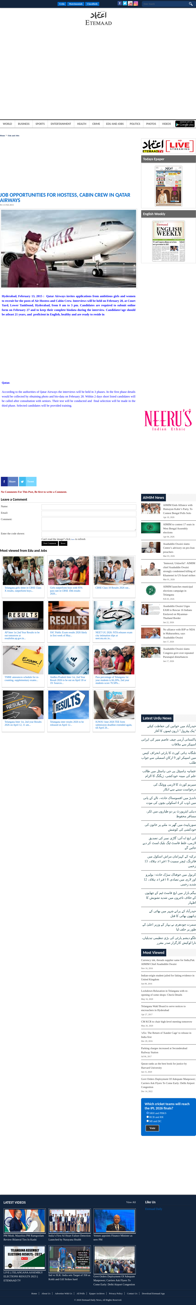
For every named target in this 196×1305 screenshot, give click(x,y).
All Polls (81, 1293)
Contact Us (132, 1293)
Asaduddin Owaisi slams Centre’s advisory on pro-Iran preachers (179, 547)
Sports (40, 124)
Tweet (30, 481)
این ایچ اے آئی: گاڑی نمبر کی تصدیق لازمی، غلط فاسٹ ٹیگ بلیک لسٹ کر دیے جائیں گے (169, 843)
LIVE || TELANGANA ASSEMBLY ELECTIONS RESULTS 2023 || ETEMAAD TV (23, 1276)
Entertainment (61, 124)
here (72, 539)
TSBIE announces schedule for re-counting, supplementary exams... (22, 679)
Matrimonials (75, 4)
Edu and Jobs (115, 124)
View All (131, 1202)
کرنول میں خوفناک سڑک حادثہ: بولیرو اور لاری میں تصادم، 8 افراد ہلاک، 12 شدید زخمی (170, 879)
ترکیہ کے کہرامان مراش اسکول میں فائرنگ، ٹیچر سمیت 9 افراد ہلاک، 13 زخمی (170, 861)
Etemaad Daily (153, 1208)
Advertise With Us (63, 1293)
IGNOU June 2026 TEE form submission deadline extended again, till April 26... (114, 725)
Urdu (62, 4)
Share (12, 481)
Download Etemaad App (153, 1293)
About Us (46, 1293)
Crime (96, 124)
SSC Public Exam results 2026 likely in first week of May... (68, 634)
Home (2, 135)
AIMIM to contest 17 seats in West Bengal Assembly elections (178, 528)
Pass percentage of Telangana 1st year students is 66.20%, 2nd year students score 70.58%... (112, 680)
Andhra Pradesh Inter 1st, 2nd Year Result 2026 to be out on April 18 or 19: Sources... (68, 680)
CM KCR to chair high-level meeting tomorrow (166, 1021)
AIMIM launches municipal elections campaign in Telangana (178, 590)
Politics (135, 124)
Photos (151, 124)
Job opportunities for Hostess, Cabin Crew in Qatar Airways (65, 197)
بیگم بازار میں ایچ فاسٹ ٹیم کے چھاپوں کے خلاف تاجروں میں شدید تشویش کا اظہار (170, 897)
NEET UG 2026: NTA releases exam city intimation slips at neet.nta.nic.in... (114, 635)
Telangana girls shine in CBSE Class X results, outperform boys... (23, 589)
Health (81, 124)
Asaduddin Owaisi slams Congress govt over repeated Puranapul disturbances (178, 652)
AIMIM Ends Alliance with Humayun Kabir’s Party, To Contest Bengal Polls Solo (177, 509)
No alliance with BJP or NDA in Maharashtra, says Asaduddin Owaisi (179, 633)
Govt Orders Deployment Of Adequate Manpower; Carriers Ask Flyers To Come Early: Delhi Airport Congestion (168, 1083)
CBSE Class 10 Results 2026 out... (113, 587)
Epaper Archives (97, 1293)
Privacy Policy (116, 1293)
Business (24, 124)
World (7, 124)
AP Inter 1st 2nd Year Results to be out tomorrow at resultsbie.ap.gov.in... (22, 635)
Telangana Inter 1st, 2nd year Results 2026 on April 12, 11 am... (23, 723)
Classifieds (92, 4)
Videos (166, 124)
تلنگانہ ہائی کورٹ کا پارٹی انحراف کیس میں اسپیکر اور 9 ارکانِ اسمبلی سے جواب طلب (168, 757)
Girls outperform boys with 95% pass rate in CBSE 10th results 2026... (66, 590)
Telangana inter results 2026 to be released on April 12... (67, 723)
